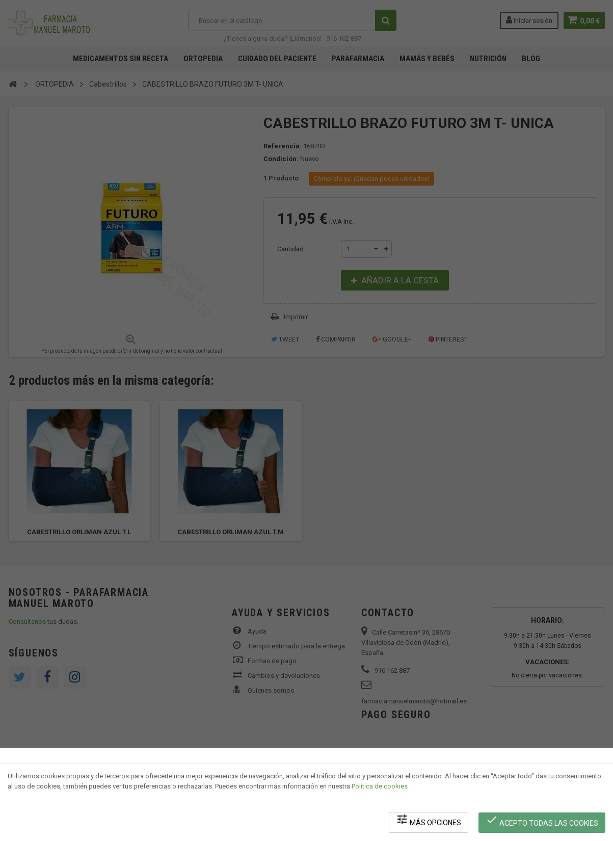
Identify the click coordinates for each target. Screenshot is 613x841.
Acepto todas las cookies (542, 821)
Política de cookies (380, 788)
